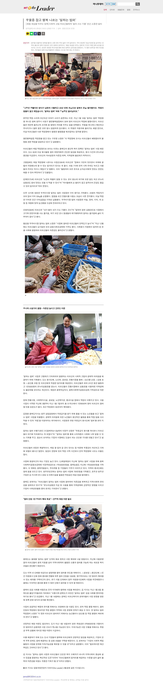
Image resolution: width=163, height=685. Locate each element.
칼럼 (128, 9)
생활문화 (120, 9)
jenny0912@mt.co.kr (32, 676)
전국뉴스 (136, 9)
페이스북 (35, 33)
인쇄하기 (43, 33)
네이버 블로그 (31, 33)
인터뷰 (112, 9)
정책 (105, 9)
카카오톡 (27, 33)
